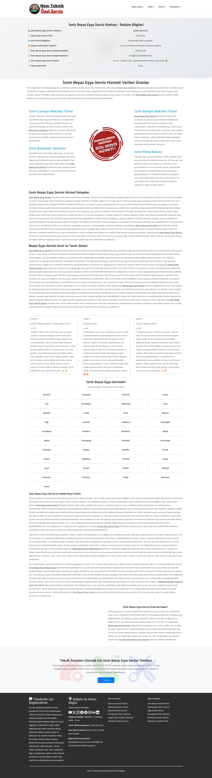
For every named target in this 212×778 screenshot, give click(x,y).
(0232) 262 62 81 (140, 31)
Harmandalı (165, 440)
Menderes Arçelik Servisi (158, 721)
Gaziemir (86, 422)
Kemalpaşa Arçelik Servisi (158, 703)
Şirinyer (86, 468)
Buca (126, 413)
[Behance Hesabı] (93, 713)
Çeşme (165, 395)
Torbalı (46, 486)
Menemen (165, 477)
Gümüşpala (86, 440)
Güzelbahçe (86, 404)
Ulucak (165, 450)
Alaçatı (47, 440)
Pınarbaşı (86, 477)
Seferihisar (125, 404)
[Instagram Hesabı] (78, 713)
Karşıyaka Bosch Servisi (118, 707)
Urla (46, 404)
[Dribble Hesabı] (89, 713)
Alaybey (86, 450)
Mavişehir (47, 477)
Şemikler (125, 450)
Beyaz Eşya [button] (138, 7)
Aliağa (125, 477)
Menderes (126, 431)
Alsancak (126, 395)
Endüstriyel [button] (175, 7)
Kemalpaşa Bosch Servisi (158, 707)
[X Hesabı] (74, 713)
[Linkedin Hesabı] (97, 713)
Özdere (126, 468)
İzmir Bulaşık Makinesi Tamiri (155, 111)
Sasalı (165, 459)
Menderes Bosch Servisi (118, 721)
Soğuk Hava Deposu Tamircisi (120, 718)
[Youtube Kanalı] (70, 713)
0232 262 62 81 (97, 725)
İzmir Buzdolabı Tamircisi (47, 148)
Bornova (46, 395)
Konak (86, 413)
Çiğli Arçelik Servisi (156, 710)
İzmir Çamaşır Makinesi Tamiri (51, 111)
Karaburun (125, 422)
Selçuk (165, 431)
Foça (165, 404)
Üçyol (46, 468)
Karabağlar (165, 422)
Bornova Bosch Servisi (117, 710)
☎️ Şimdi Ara (106, 680)
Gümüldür (126, 440)
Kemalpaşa (46, 431)
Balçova (165, 413)
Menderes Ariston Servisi (158, 718)
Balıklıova (86, 459)
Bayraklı (46, 413)
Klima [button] (151, 7)
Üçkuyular (46, 450)
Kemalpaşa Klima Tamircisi (119, 714)
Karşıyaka (86, 395)
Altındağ (165, 468)
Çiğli (47, 422)
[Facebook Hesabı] (82, 713)
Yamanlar (126, 459)
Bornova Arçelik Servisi (117, 703)
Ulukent (47, 459)
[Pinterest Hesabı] (85, 713)
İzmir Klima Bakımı (148, 152)
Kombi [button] (162, 7)
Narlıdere (86, 431)
